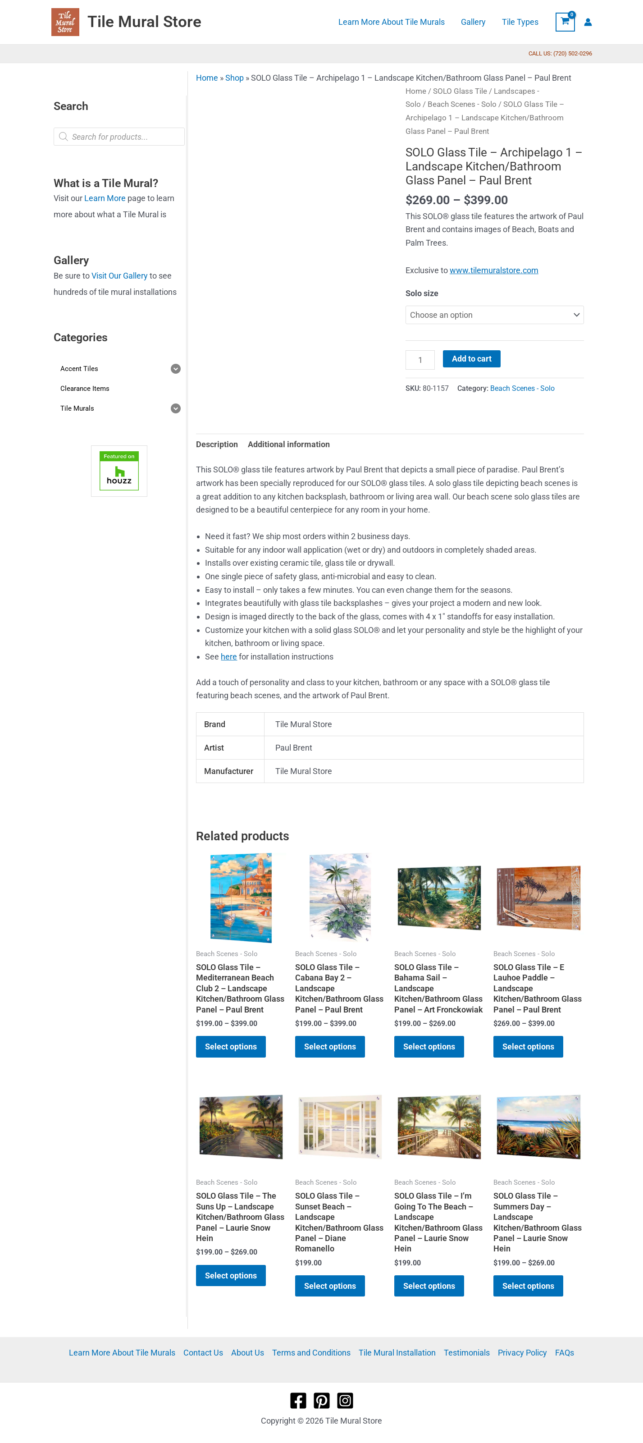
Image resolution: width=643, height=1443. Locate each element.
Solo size (422, 293)
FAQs (564, 1352)
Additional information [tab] (289, 444)
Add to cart (472, 358)
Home (207, 77)
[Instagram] (345, 1401)
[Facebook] (298, 1401)
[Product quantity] (420, 359)
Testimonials (467, 1352)
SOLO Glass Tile (460, 91)
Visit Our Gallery (119, 275)
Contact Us (203, 1352)
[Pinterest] (322, 1401)
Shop (234, 77)
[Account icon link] (588, 22)
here (229, 656)
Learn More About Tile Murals (122, 1352)
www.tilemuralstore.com (494, 270)
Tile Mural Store (144, 22)
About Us (247, 1352)
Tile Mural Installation (397, 1352)
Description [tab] (217, 444)
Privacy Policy (522, 1352)
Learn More (105, 198)
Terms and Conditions (311, 1352)
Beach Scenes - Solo (462, 104)
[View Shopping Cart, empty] (565, 22)
